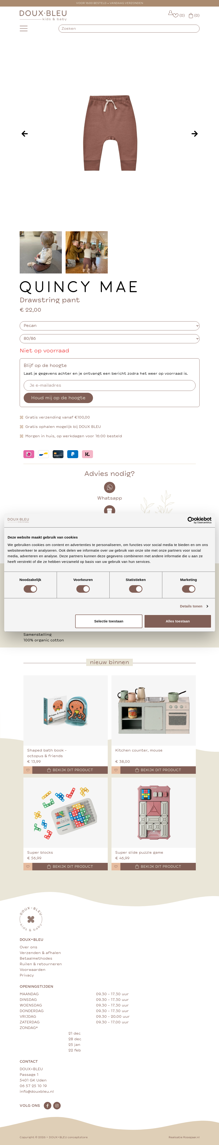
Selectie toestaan (108, 621)
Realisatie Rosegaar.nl (184, 1137)
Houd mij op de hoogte (58, 398)
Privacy (27, 975)
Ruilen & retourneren (41, 964)
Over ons (28, 947)
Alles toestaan (178, 621)
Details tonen (191, 606)
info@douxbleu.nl (37, 1091)
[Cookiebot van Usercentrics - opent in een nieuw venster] (191, 520)
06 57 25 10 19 (33, 1086)
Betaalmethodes (36, 958)
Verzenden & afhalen (40, 952)
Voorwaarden (32, 969)
